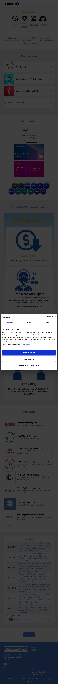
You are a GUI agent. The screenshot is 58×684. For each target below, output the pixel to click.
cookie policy (26, 344)
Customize (29, 359)
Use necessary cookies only (29, 365)
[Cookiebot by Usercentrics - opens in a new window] (47, 317)
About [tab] (48, 322)
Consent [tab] (10, 322)
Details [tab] (29, 322)
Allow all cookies (29, 352)
